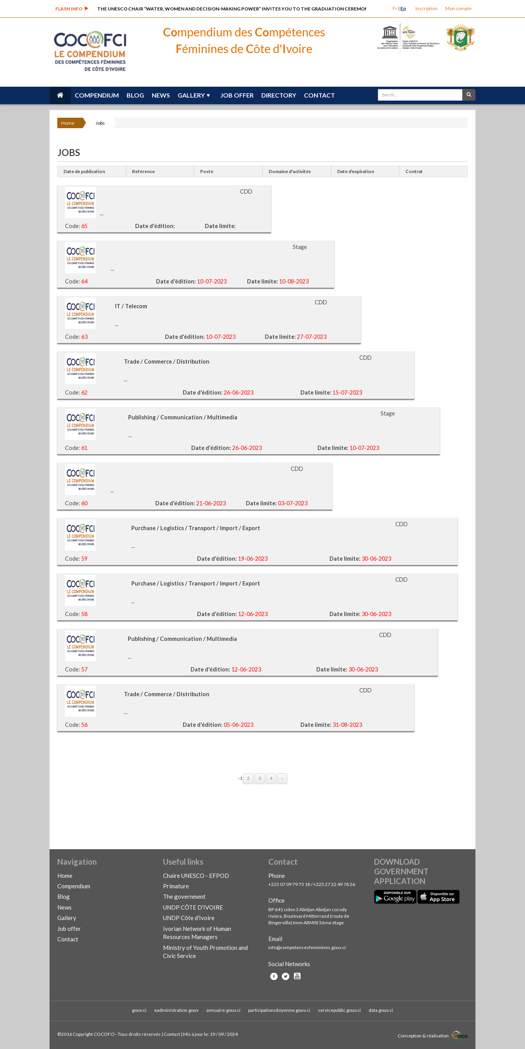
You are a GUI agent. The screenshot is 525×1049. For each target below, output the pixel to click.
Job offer (237, 95)
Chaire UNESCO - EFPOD (196, 875)
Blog (135, 95)
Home (67, 123)
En (403, 8)
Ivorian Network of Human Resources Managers (197, 932)
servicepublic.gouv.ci (339, 1010)
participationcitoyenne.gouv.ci (279, 1010)
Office (276, 900)
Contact (319, 95)
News (161, 95)
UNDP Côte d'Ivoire (188, 917)
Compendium (97, 95)
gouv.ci (139, 1010)
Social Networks (289, 963)
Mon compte (458, 8)
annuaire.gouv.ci (223, 1010)
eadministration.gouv (176, 1010)
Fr (395, 8)
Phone (276, 875)
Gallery (191, 95)
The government (184, 896)
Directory (278, 95)
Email (275, 938)
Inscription (426, 8)
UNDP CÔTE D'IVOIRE (193, 907)
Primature (176, 885)
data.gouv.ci (381, 1010)
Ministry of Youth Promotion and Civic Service (205, 951)
